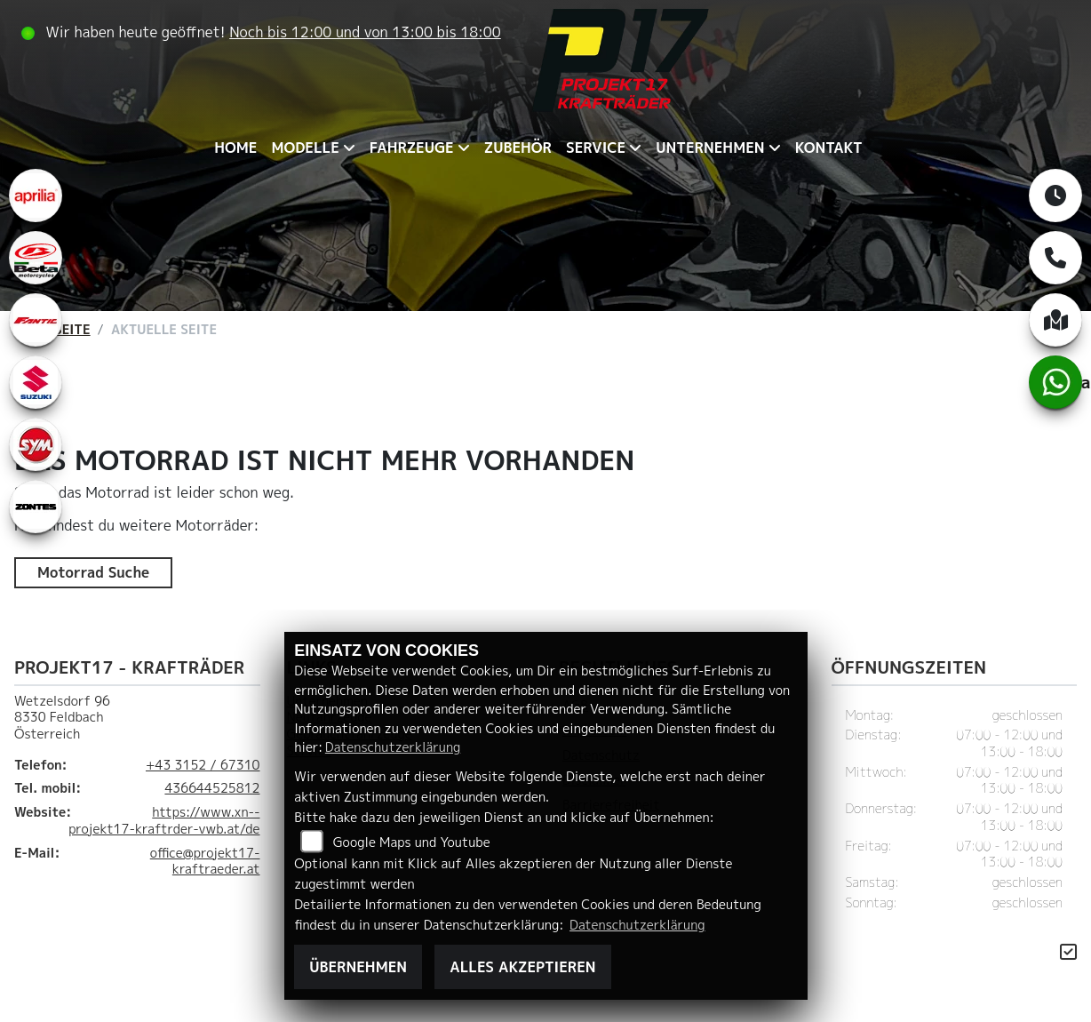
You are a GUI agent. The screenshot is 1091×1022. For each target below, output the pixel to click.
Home (235, 147)
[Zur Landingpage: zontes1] (35, 506)
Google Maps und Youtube (411, 842)
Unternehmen (710, 147)
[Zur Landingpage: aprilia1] (35, 195)
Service (595, 147)
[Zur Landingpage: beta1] (35, 257)
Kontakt (829, 147)
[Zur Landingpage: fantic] (35, 320)
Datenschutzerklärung (392, 747)
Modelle (304, 147)
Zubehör (518, 147)
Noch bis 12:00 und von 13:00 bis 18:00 (365, 32)
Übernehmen (358, 967)
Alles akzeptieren (522, 967)
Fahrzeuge (412, 147)
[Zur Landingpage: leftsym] (35, 444)
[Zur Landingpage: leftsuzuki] (35, 382)
